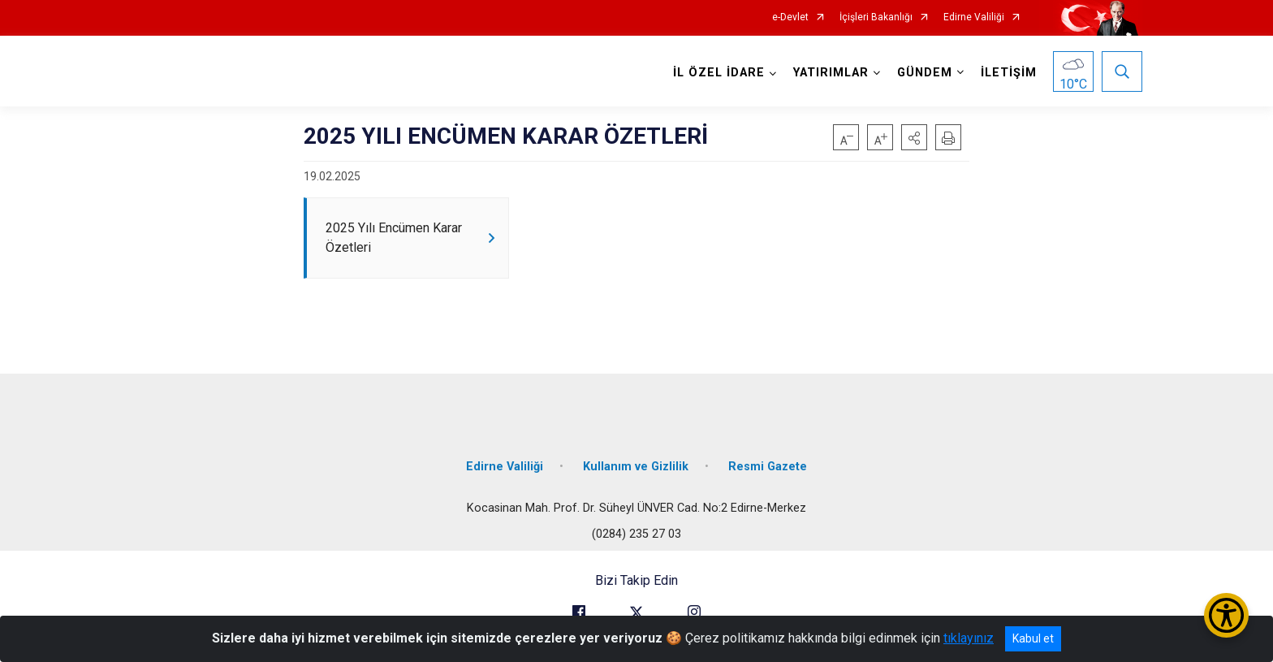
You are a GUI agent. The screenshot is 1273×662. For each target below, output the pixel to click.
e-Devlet (790, 17)
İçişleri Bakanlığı (876, 17)
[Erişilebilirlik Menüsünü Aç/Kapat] (1226, 615)
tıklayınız (968, 638)
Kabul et (1033, 638)
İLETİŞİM (1009, 73)
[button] (914, 137)
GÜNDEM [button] (924, 73)
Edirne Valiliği (973, 17)
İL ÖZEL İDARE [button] (719, 73)
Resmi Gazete (767, 465)
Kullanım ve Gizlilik (635, 465)
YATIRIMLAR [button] (831, 73)
